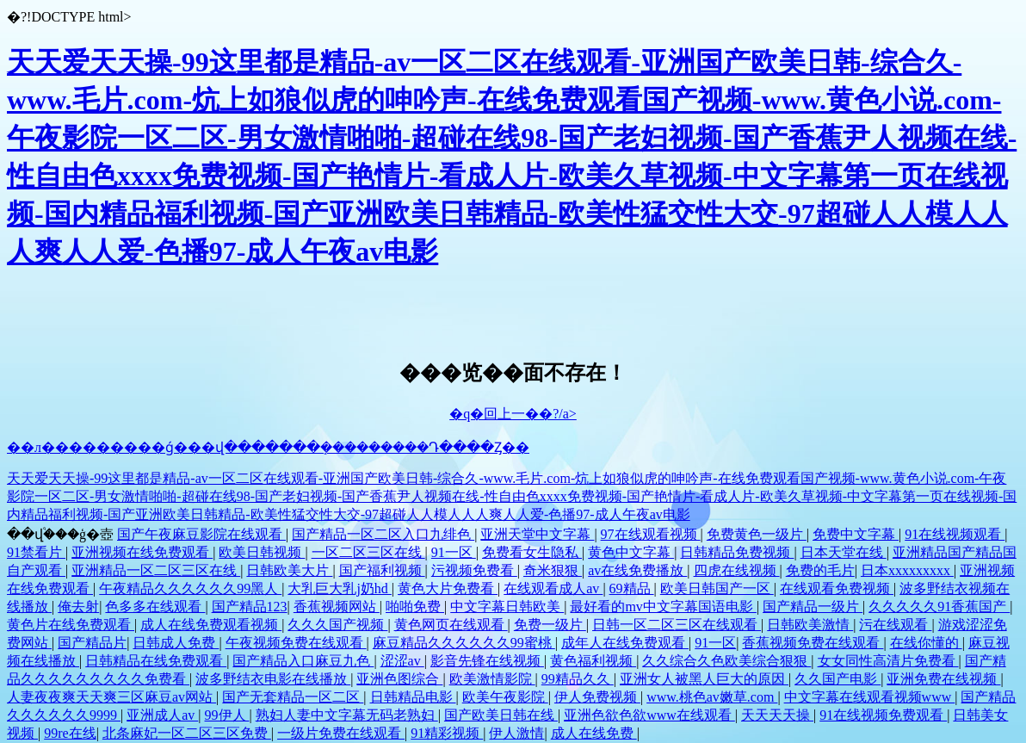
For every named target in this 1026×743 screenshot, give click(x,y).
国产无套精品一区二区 (292, 697)
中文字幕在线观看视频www (869, 697)
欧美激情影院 (492, 679)
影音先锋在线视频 (487, 660)
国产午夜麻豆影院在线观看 (201, 534)
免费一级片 (550, 624)
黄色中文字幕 (631, 552)
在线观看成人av (553, 588)
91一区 (453, 552)
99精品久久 (577, 679)
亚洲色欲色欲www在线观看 (649, 715)
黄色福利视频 (593, 660)
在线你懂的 (926, 642)
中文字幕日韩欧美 (507, 606)
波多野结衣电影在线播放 (272, 679)
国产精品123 (249, 606)
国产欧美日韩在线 (501, 715)
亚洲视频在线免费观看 (142, 552)
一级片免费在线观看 (341, 733)
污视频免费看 (474, 570)
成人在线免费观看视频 (210, 624)
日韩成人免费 (176, 642)
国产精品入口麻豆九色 (303, 660)
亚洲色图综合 (399, 679)
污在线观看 (895, 624)
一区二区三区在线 (368, 552)
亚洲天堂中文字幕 (537, 534)
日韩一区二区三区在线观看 (676, 624)
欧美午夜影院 (505, 697)
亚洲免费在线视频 (943, 679)
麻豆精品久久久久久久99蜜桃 (464, 642)
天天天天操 (777, 715)
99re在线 (70, 733)
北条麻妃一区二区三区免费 (186, 733)
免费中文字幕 (856, 534)
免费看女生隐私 (532, 552)
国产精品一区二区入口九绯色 (383, 534)
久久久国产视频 (337, 624)
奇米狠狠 (552, 570)
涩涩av (402, 660)
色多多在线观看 (155, 606)
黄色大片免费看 (448, 588)
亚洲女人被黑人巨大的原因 (704, 679)
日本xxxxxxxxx (907, 570)
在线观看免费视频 (836, 588)
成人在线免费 (594, 733)
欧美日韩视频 (262, 552)
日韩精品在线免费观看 (155, 660)
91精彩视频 (447, 733)
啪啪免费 (415, 606)
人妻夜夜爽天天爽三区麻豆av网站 (111, 697)
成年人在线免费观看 (625, 642)
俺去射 (78, 606)
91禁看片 (36, 552)
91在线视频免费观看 (883, 715)
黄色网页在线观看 (451, 624)
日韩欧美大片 (289, 570)
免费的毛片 (820, 570)
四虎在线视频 (737, 570)
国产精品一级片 (812, 606)
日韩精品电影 (413, 697)
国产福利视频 (382, 570)
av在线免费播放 (637, 570)
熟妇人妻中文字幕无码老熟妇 (347, 715)
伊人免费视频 (597, 697)
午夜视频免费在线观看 (296, 642)
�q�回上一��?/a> (513, 413)
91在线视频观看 (954, 534)
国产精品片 (92, 642)
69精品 (631, 588)
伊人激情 (516, 733)
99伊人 (227, 715)
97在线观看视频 (651, 534)
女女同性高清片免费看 (888, 660)
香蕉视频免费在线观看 (812, 642)
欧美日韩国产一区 (717, 588)
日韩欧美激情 (810, 624)
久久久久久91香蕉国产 (939, 606)
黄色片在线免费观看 (70, 624)
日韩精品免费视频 (737, 552)
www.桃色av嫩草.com (711, 697)
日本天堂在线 (843, 552)
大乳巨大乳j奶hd (339, 588)
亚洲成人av (162, 715)
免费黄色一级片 (757, 534)
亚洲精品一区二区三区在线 (155, 570)
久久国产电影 (837, 679)
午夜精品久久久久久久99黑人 (190, 588)
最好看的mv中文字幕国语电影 (663, 606)
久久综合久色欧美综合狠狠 (726, 660)
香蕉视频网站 (337, 606)
